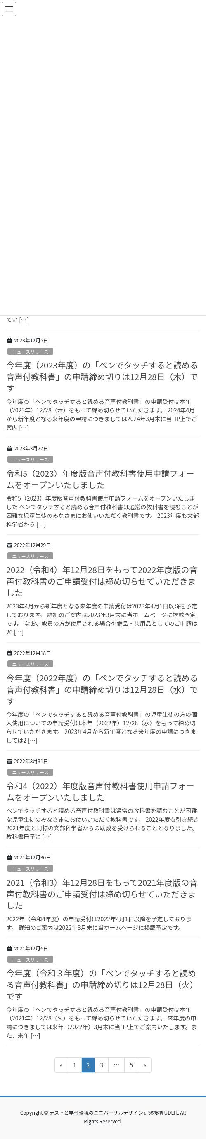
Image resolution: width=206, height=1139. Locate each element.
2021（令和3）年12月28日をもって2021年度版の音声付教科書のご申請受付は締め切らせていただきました (101, 893)
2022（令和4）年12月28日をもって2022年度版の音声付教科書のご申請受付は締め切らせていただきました (101, 581)
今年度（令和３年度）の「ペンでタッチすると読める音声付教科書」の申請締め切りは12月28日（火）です (102, 984)
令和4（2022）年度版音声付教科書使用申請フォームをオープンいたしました (100, 791)
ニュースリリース (30, 351)
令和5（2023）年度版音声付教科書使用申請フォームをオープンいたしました (100, 479)
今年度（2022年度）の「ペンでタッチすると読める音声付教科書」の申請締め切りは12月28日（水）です (102, 689)
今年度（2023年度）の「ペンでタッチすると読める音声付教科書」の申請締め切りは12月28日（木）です (102, 376)
